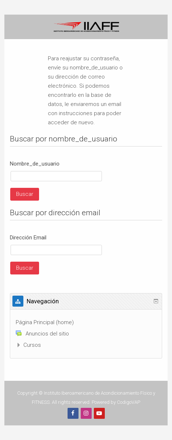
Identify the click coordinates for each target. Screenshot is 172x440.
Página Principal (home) (45, 322)
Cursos (32, 345)
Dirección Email (28, 237)
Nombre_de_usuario (35, 163)
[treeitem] (86, 322)
